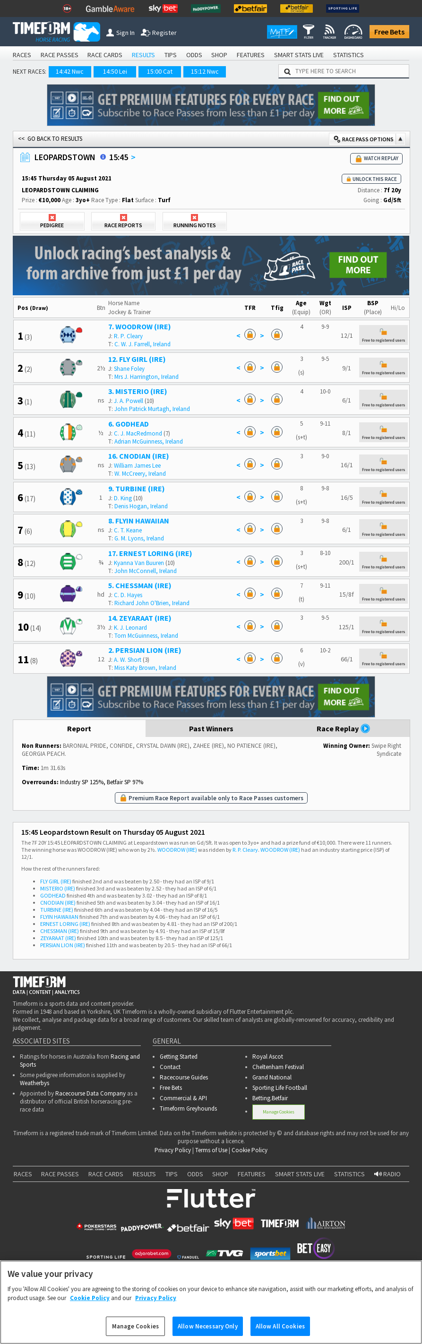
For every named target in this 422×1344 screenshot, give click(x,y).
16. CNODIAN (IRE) (138, 456)
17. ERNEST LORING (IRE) (150, 553)
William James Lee (137, 466)
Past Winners (211, 728)
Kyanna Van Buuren (139, 563)
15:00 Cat (159, 71)
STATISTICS (348, 55)
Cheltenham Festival (278, 1067)
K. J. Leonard (130, 628)
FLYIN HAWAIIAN (59, 916)
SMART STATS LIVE (299, 55)
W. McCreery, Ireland (140, 474)
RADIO (387, 1174)
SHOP (219, 55)
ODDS (194, 55)
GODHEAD (53, 895)
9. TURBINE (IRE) (136, 488)
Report (79, 728)
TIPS (170, 55)
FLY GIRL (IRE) (55, 881)
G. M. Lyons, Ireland (139, 538)
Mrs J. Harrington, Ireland (146, 377)
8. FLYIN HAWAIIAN (138, 520)
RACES (22, 55)
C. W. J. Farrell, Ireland (142, 344)
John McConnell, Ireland (145, 571)
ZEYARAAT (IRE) (58, 938)
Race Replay (343, 728)
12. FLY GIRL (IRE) (137, 359)
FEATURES (251, 55)
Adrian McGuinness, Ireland (148, 441)
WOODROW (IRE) (177, 849)
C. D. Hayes (128, 595)
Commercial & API (183, 1098)
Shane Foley (129, 369)
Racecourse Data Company (90, 1093)
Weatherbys (34, 1083)
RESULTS (143, 55)
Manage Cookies (278, 1112)
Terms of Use (211, 1150)
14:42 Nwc (70, 71)
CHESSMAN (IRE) (59, 930)
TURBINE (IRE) (56, 909)
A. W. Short (127, 660)
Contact (170, 1067)
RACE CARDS (104, 55)
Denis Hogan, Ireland (141, 506)
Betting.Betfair (270, 1098)
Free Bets (389, 31)
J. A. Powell (128, 401)
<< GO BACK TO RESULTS (50, 139)
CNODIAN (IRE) (58, 902)
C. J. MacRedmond (138, 433)
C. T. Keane (128, 530)
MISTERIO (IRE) (57, 888)
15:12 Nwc (205, 71)
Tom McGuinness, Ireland (146, 636)
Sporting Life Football (279, 1088)
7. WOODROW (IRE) (139, 326)
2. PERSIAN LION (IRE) (144, 650)
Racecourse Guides (184, 1077)
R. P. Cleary (128, 336)
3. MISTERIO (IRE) (137, 391)
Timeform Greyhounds (188, 1108)
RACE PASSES (59, 55)
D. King (123, 498)
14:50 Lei (115, 71)
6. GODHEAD (128, 423)
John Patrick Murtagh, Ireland (152, 409)
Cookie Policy (249, 1150)
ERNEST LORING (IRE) (65, 923)
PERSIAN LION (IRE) (62, 945)
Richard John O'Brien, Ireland (151, 603)
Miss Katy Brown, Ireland (145, 668)
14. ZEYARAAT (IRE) (140, 618)
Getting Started (179, 1057)
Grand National (272, 1077)
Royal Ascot (267, 1057)
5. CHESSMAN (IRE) (140, 585)
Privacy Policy (173, 1150)
